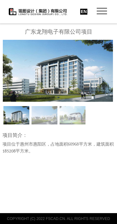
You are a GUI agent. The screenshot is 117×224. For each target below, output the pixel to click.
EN (84, 11)
